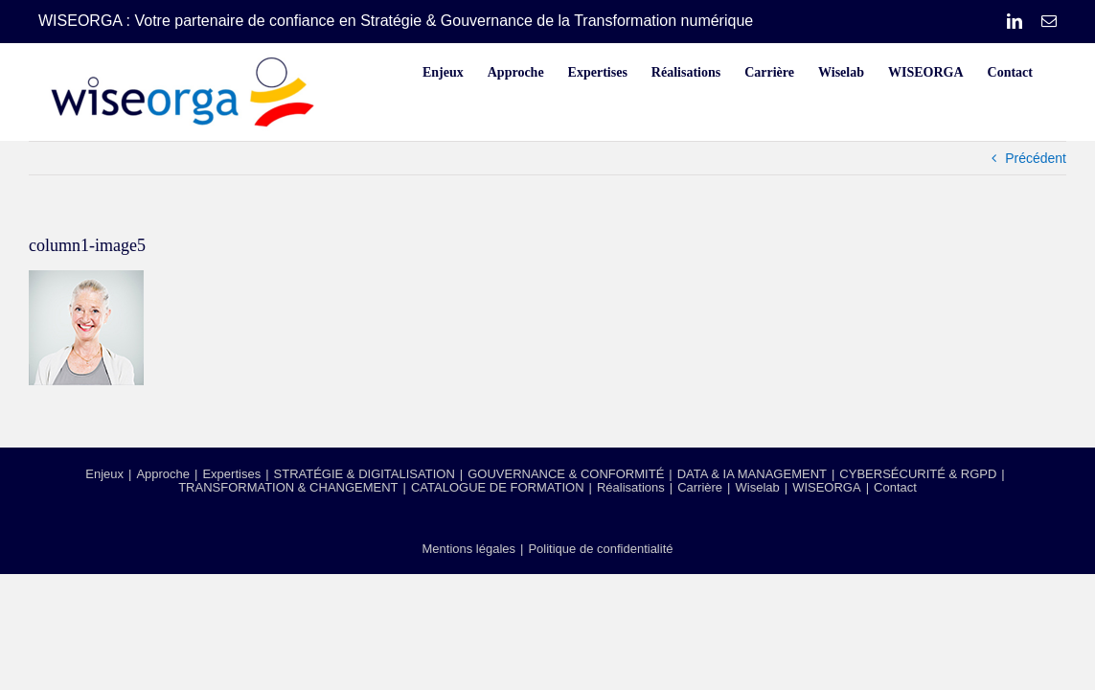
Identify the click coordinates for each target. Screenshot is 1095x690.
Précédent (1035, 158)
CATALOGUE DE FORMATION (497, 487)
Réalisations (631, 487)
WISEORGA (826, 487)
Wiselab (758, 487)
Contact (895, 487)
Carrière (699, 487)
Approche (163, 474)
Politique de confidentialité (600, 548)
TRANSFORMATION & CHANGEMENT (288, 487)
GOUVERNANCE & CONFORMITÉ (566, 474)
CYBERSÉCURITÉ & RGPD (917, 474)
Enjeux (104, 474)
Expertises (231, 474)
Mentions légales (468, 548)
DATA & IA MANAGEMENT (752, 474)
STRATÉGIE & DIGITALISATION (364, 474)
